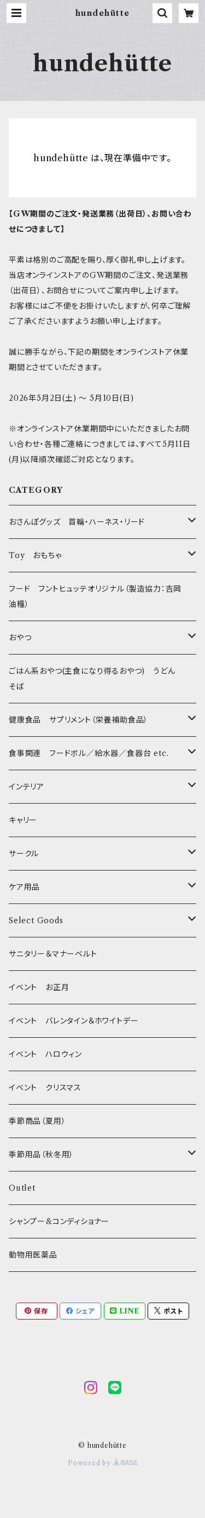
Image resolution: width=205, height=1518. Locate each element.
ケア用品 (24, 887)
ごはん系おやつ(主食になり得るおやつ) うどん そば (96, 678)
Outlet (22, 1188)
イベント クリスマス (45, 1088)
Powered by (102, 1463)
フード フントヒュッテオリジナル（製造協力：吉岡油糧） (95, 596)
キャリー (23, 820)
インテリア (26, 787)
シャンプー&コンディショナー (59, 1221)
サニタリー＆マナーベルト (53, 954)
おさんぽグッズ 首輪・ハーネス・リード (77, 522)
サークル (24, 854)
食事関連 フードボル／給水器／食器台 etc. (88, 753)
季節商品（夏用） (37, 1121)
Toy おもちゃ (35, 555)
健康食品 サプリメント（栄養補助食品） (78, 720)
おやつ (20, 638)
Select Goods (36, 920)
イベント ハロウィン (45, 1054)
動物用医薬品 (33, 1255)
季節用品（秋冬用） (41, 1154)
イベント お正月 (39, 987)
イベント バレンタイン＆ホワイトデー (73, 1021)
